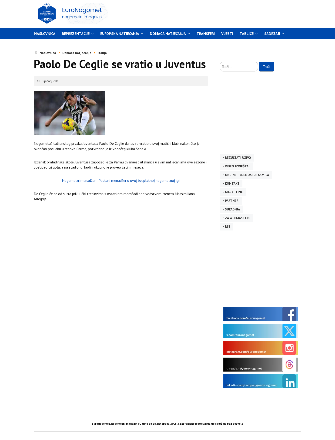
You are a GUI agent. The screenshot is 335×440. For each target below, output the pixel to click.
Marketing (234, 192)
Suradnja (232, 209)
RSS (228, 226)
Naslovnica (44, 33)
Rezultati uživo (238, 158)
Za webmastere (238, 218)
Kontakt (232, 183)
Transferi (206, 33)
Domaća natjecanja (168, 33)
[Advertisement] (211, 13)
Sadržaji (272, 33)
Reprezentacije (76, 33)
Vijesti (227, 33)
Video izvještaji (238, 166)
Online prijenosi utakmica (247, 175)
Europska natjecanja (119, 33)
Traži (266, 66)
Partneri (232, 201)
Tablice (247, 33)
